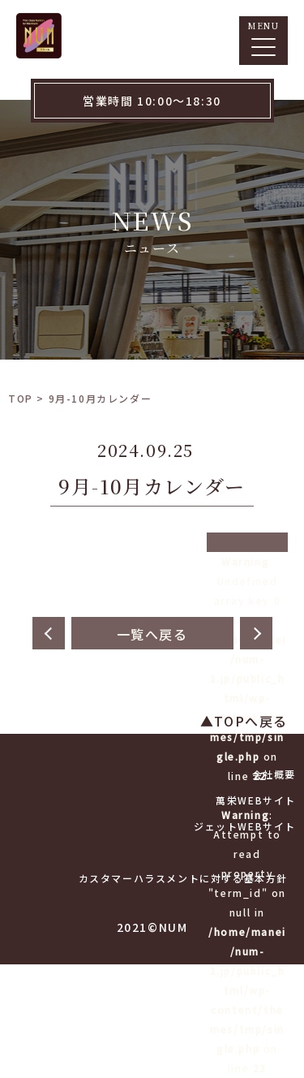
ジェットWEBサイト (245, 826)
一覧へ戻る (152, 634)
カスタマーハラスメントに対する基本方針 (183, 878)
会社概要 (274, 774)
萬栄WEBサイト (256, 800)
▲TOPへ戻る (244, 721)
